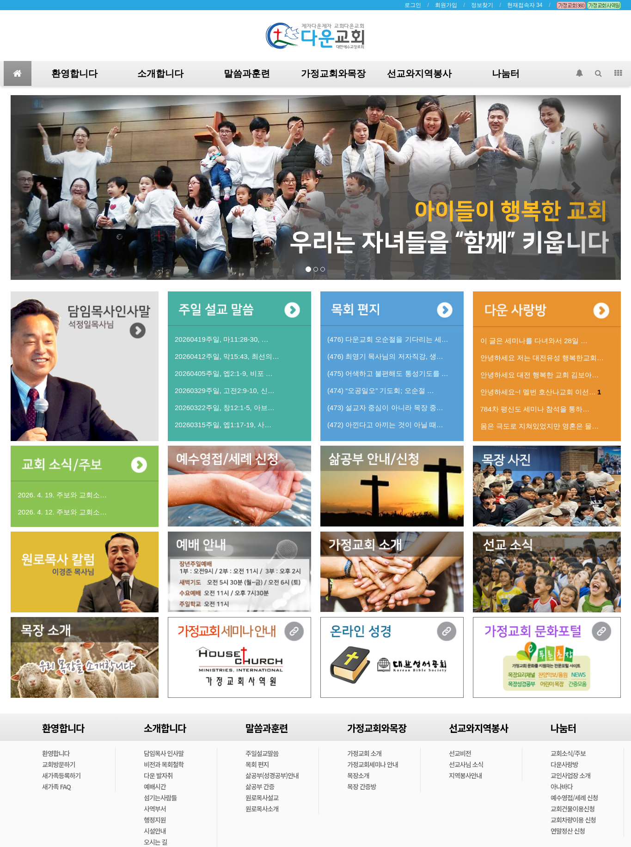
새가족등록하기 (61, 775)
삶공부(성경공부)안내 (272, 775)
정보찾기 (482, 5)
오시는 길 (155, 842)
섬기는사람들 (160, 797)
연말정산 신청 (568, 830)
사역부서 (155, 808)
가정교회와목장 (333, 73)
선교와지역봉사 (419, 73)
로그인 (412, 5)
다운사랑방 (564, 764)
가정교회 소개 (364, 753)
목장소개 (358, 775)
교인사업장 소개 (570, 775)
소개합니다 (160, 73)
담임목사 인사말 (164, 753)
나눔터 (506, 73)
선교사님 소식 (466, 764)
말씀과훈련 (247, 73)
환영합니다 (74, 73)
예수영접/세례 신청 (574, 797)
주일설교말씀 (261, 753)
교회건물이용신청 (572, 808)
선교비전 (460, 753)
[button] (56, 187)
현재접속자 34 (525, 5)
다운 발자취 (158, 775)
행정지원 (155, 819)
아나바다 (562, 786)
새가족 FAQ (56, 786)
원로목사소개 (261, 808)
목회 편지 (257, 764)
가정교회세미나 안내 (372, 764)
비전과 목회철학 (164, 764)
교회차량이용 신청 (573, 819)
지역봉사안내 (465, 775)
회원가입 (446, 5)
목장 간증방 (361, 786)
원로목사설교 (261, 797)
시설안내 (155, 830)
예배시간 (155, 786)
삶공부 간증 (259, 786)
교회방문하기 (58, 764)
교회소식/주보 (568, 753)
